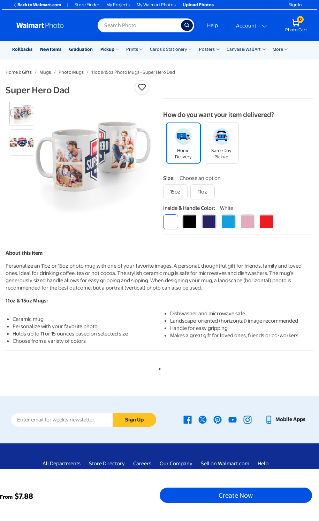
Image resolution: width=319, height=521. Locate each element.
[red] (266, 221)
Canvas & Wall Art (244, 49)
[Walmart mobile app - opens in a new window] (285, 419)
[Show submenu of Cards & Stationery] (190, 49)
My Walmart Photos (156, 4)
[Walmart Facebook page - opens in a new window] (187, 419)
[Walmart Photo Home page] (49, 25)
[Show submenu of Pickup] (117, 49)
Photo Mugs (71, 72)
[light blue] (228, 221)
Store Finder (87, 4)
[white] (170, 221)
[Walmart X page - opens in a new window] (202, 419)
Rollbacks (22, 49)
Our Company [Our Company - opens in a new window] (176, 463)
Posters (207, 49)
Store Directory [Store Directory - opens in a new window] (107, 463)
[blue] (209, 221)
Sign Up (134, 420)
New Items (50, 49)
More (278, 49)
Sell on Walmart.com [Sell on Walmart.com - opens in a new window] (225, 463)
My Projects (118, 4)
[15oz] (175, 191)
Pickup (107, 49)
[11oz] (202, 191)
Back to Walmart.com (37, 4)
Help (212, 25)
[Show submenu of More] (286, 49)
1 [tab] (158, 367)
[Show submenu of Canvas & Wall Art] (264, 49)
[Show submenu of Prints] (141, 49)
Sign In (295, 4)
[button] (142, 87)
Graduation (81, 49)
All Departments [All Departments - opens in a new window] (62, 463)
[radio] (22, 113)
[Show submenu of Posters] (218, 49)
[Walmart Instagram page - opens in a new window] (247, 419)
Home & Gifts (19, 72)
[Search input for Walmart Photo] (139, 25)
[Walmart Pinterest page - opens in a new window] (217, 419)
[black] (189, 221)
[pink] (247, 221)
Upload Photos (198, 4)
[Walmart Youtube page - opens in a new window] (232, 419)
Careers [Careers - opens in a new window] (142, 463)
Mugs (45, 72)
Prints (132, 49)
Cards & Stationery (168, 49)
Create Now (236, 495)
